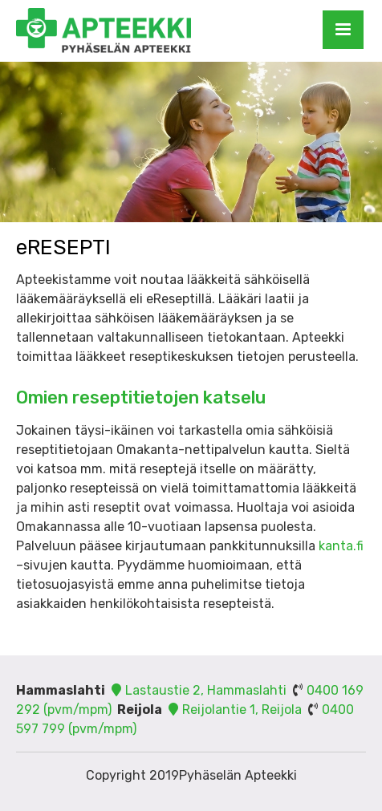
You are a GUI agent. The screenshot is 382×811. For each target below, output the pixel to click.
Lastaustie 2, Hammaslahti (197, 690)
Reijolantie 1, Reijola (233, 709)
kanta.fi (341, 546)
